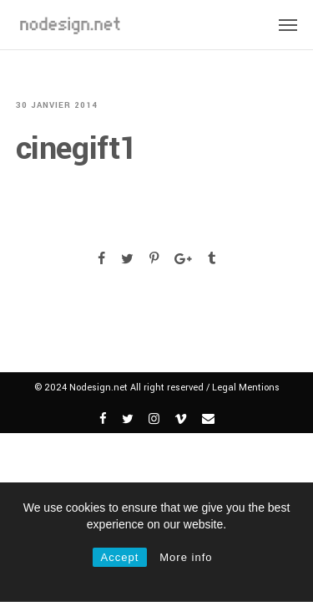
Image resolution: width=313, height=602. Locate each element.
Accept (120, 557)
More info (185, 557)
